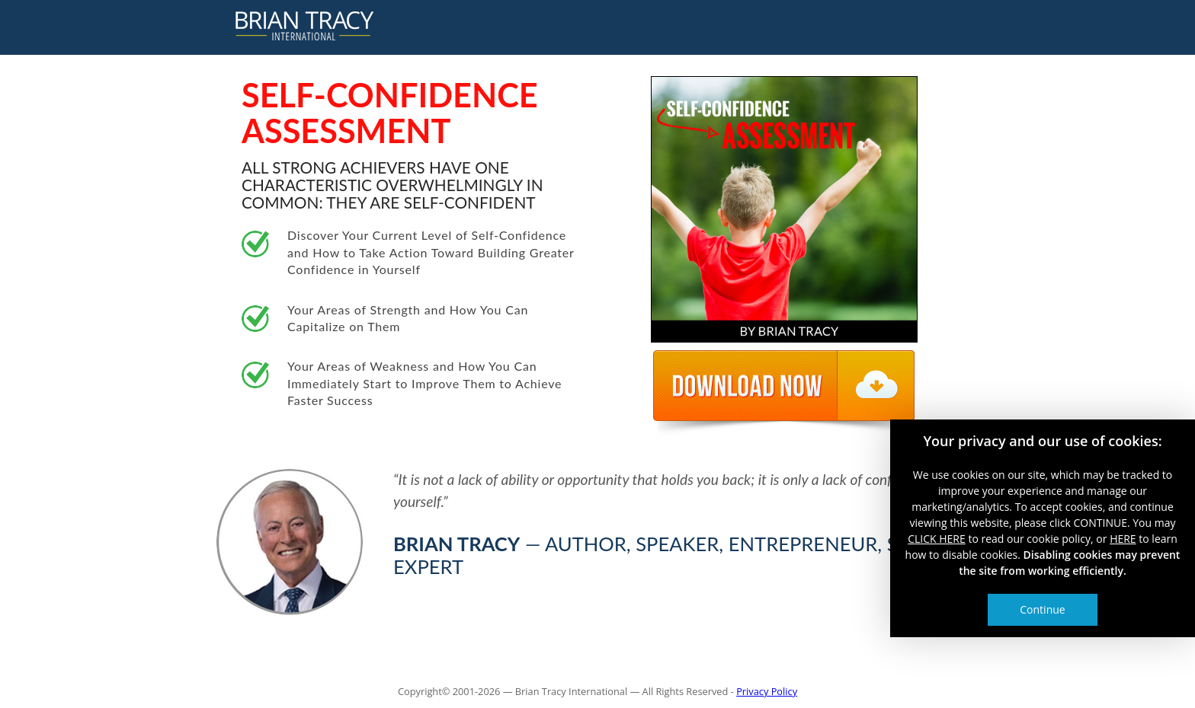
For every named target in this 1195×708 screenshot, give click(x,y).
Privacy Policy (766, 691)
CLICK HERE (937, 538)
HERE (1123, 538)
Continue (1042, 609)
